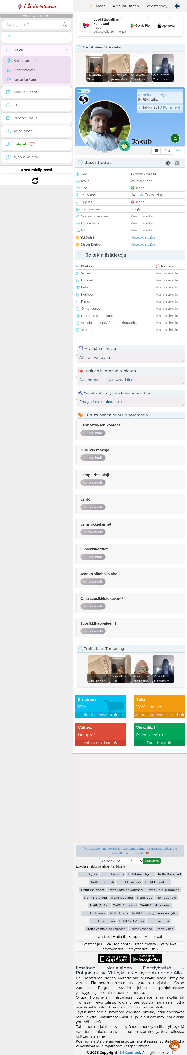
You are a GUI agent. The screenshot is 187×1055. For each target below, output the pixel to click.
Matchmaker (21, 70)
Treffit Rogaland (125, 905)
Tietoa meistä (144, 944)
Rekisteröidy (156, 6)
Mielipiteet (153, 936)
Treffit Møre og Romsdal (125, 890)
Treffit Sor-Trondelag (155, 905)
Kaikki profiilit (22, 60)
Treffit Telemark (94, 913)
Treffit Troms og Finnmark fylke (154, 913)
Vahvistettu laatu (101, 743)
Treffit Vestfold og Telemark (106, 928)
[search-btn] (65, 24)
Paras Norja (159, 743)
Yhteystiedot (137, 949)
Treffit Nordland (95, 897)
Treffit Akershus (112, 874)
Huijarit (119, 936)
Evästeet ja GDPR (97, 944)
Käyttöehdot (112, 949)
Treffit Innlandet (92, 890)
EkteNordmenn (36, 6)
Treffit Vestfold (158, 921)
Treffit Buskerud (169, 874)
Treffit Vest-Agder (131, 921)
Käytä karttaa (21, 79)
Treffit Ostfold (166, 897)
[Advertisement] (130, 26)
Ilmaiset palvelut (101, 715)
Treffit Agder (88, 874)
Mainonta (122, 944)
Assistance (174, 1045)
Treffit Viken (165, 928)
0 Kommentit (171, 107)
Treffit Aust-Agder (141, 874)
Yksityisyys (168, 944)
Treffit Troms (118, 913)
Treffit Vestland (141, 928)
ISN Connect (129, 1052)
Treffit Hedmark (129, 882)
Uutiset (104, 936)
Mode (98, 6)
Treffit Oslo (144, 897)
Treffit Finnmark (102, 882)
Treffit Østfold (100, 905)
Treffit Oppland (122, 897)
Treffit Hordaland (157, 882)
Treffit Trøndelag (103, 921)
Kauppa (134, 936)
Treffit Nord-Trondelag (163, 890)
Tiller (139, 195)
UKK (154, 949)
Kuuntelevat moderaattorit (159, 715)
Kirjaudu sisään (126, 6)
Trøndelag (154, 194)
